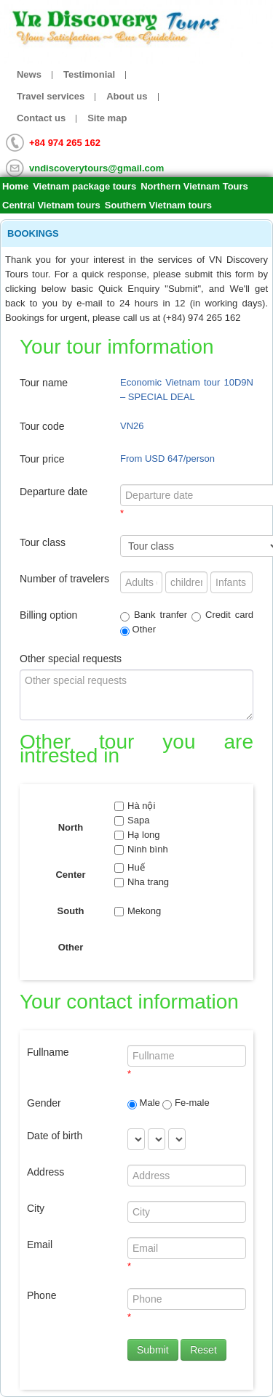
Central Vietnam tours (51, 205)
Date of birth (54, 1135)
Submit (153, 1350)
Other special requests (71, 658)
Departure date (53, 491)
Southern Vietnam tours (158, 205)
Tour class (43, 542)
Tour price (42, 459)
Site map (107, 118)
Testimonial (89, 74)
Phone (41, 1295)
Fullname (48, 1052)
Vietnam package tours (84, 186)
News (29, 74)
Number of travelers (64, 579)
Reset (203, 1350)
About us (126, 96)
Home (15, 186)
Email (39, 1244)
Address (45, 1172)
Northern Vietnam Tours (194, 186)
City (35, 1208)
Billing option (48, 615)
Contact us (41, 118)
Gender (44, 1103)
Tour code (42, 426)
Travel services (50, 96)
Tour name (44, 382)
